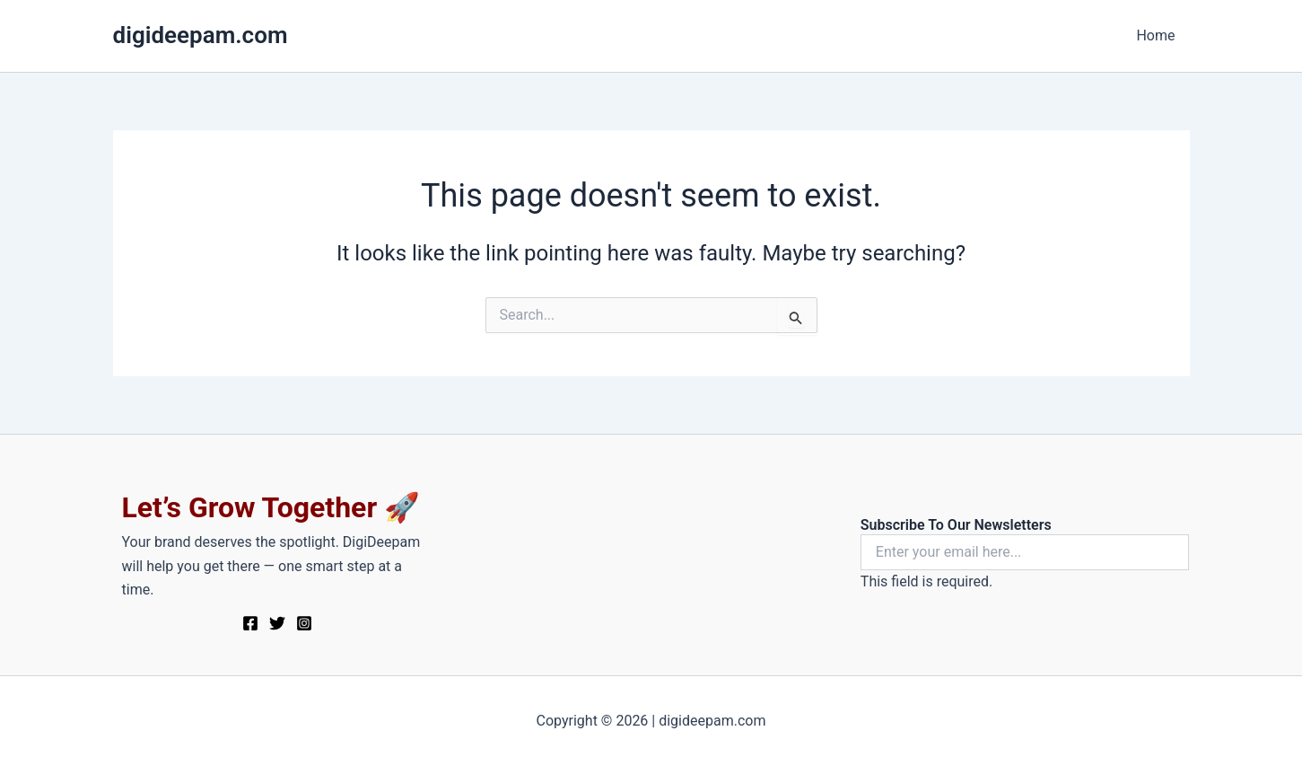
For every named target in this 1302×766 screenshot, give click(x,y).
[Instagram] (304, 623)
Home (1155, 35)
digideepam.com (200, 35)
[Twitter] (277, 623)
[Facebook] (250, 623)
